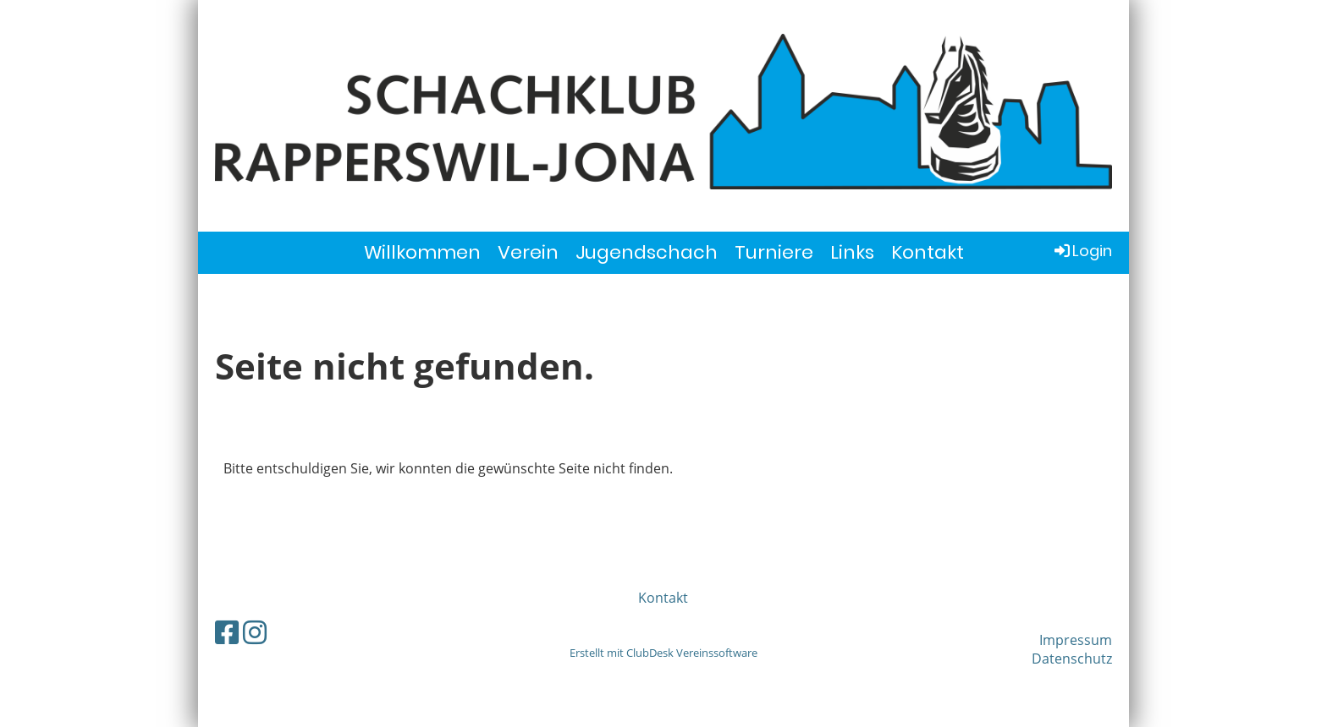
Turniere (774, 252)
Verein (528, 252)
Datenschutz (1072, 658)
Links (852, 252)
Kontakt (927, 252)
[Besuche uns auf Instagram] (255, 632)
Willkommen (422, 252)
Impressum (1075, 640)
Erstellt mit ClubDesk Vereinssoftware (663, 652)
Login (1082, 250)
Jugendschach (646, 252)
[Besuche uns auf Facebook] (227, 632)
